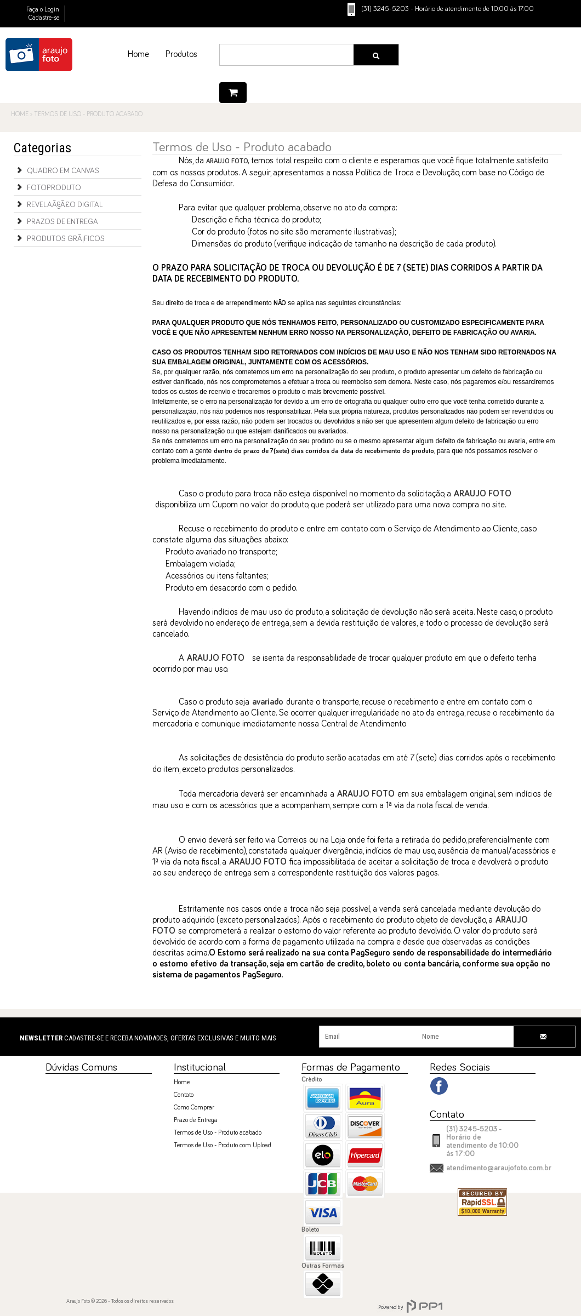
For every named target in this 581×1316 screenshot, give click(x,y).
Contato (183, 1095)
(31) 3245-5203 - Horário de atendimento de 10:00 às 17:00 (482, 1141)
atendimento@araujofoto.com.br (498, 1168)
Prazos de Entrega (56, 220)
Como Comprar (194, 1108)
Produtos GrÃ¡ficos (59, 237)
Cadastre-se (44, 18)
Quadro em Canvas (56, 169)
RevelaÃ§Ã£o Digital (58, 203)
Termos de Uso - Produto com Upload (222, 1145)
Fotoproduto (47, 186)
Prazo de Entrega (196, 1120)
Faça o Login (42, 10)
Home (182, 1082)
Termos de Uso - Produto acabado (217, 1133)
